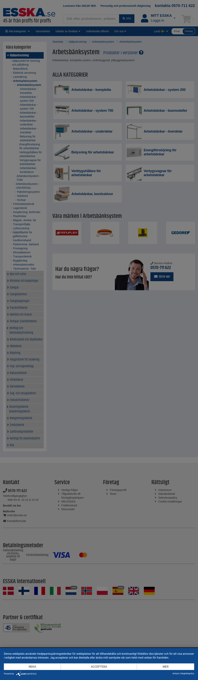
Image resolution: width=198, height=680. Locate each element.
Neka (32, 666)
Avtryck (175, 673)
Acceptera (99, 666)
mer (166, 666)
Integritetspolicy (187, 673)
